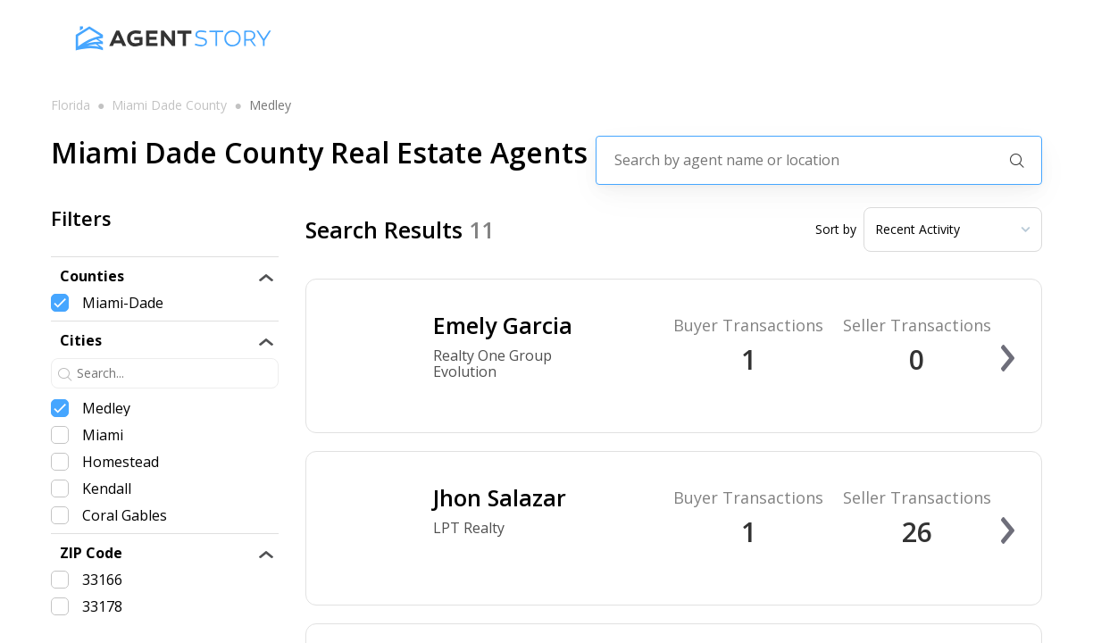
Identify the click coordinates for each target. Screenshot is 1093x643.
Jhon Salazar (499, 497)
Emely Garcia (502, 325)
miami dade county (169, 105)
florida (70, 105)
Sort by (835, 229)
